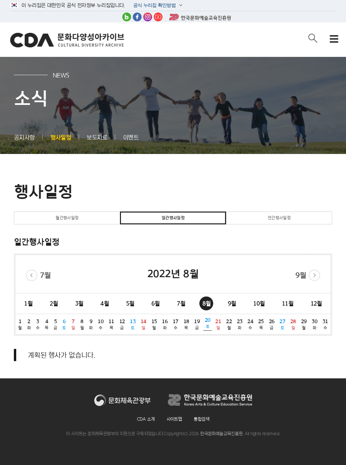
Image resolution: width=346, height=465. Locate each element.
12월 (316, 303)
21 (218, 324)
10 (100, 324)
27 (282, 324)
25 (261, 324)
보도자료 (96, 137)
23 (239, 324)
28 (293, 324)
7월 (45, 275)
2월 (54, 303)
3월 (79, 303)
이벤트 (131, 137)
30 (314, 324)
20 (207, 323)
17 (175, 324)
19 (197, 324)
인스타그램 (147, 17)
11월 (287, 303)
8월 (206, 303)
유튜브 (158, 17)
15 (154, 324)
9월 (300, 275)
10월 (259, 303)
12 (122, 324)
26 (271, 324)
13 (132, 324)
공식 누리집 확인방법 (154, 6)
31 (325, 324)
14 (143, 324)
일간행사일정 (173, 217)
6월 (155, 303)
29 (303, 324)
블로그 (126, 17)
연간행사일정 (279, 217)
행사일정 (60, 137)
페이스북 (137, 17)
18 (186, 324)
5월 (130, 303)
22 (229, 324)
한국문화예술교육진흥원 (200, 17)
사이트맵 (174, 419)
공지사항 (24, 137)
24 (250, 324)
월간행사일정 (66, 217)
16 (164, 324)
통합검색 (201, 419)
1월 (28, 303)
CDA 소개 (145, 419)
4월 (104, 303)
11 (111, 324)
